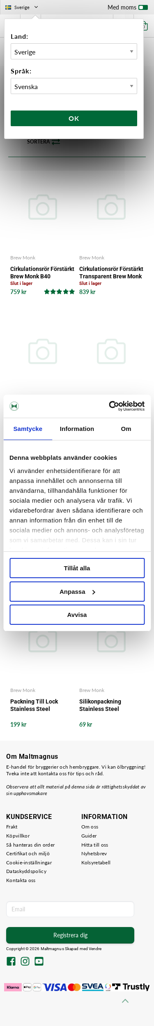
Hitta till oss (94, 845)
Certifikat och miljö (28, 853)
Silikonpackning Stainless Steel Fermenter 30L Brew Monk (105, 705)
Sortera (43, 142)
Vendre (95, 948)
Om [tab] (126, 428)
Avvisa (77, 614)
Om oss (90, 827)
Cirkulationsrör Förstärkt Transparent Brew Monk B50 (111, 273)
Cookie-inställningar (29, 862)
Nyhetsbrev (94, 853)
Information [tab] (77, 428)
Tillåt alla (77, 568)
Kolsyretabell (96, 862)
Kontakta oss (21, 880)
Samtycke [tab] (27, 428)
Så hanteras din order (30, 845)
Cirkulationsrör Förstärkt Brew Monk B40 (42, 273)
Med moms (128, 9)
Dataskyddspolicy (26, 871)
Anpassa (77, 591)
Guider (89, 836)
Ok (74, 118)
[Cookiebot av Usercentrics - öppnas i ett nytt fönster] (110, 406)
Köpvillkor (18, 836)
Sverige (22, 7)
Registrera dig (70, 935)
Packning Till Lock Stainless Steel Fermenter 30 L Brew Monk (37, 705)
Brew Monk (22, 257)
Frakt (12, 827)
